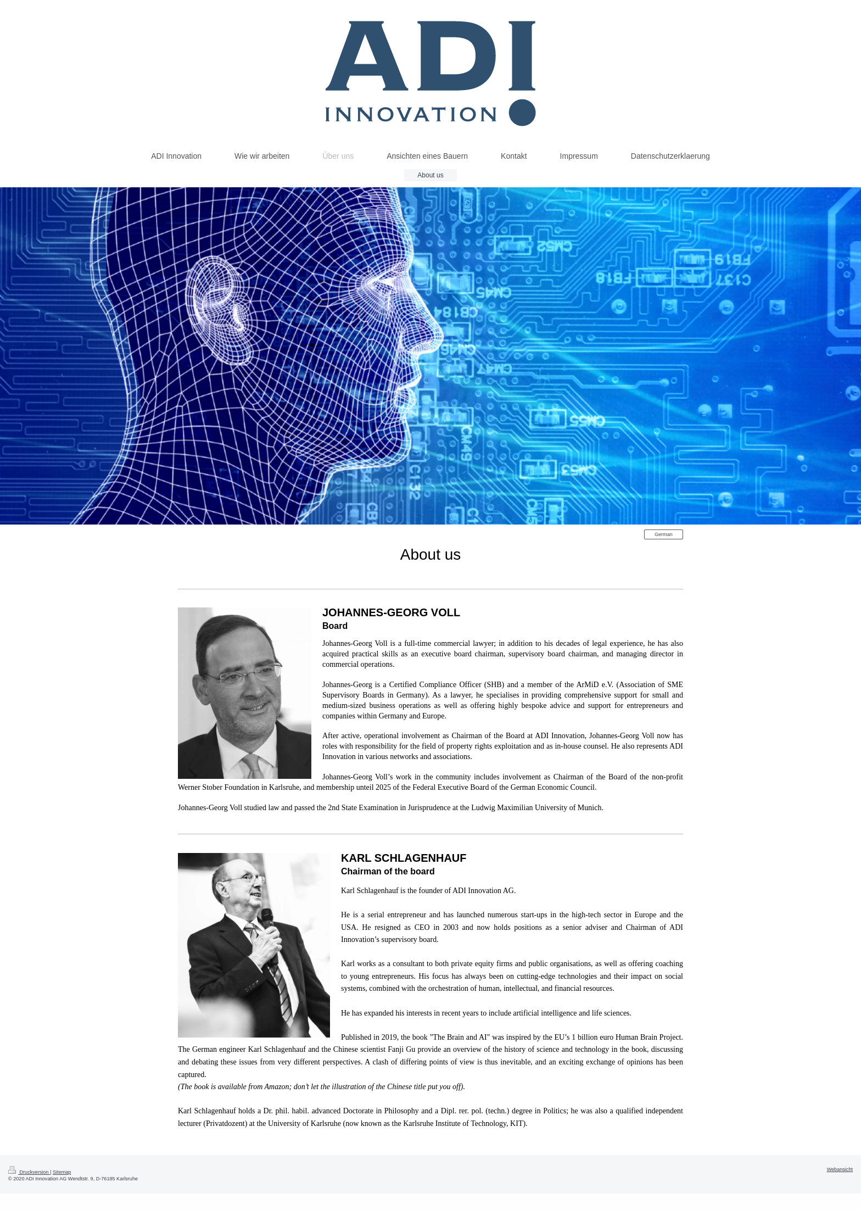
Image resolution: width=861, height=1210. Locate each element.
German (664, 534)
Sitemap (62, 1172)
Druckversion (29, 1172)
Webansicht (840, 1169)
